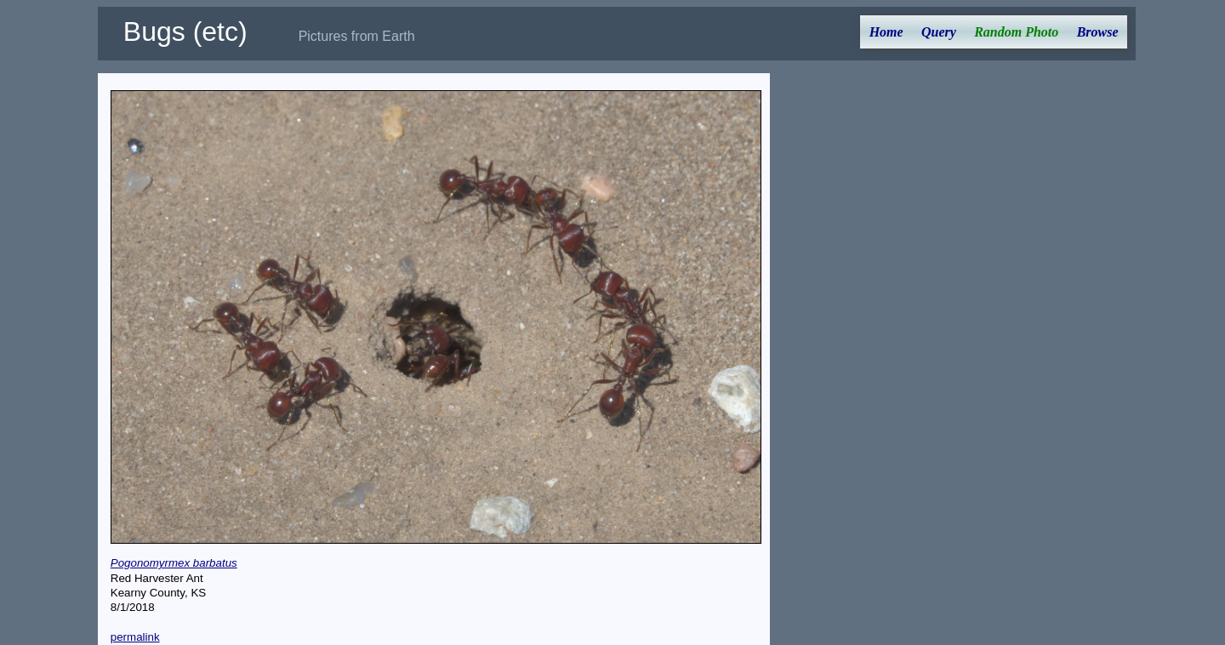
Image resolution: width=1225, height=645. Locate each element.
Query (938, 32)
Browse (1098, 32)
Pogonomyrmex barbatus (174, 563)
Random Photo (1016, 32)
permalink (135, 637)
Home (886, 32)
